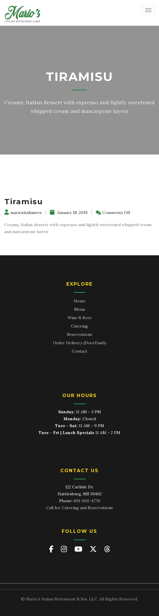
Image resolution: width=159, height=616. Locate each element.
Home (79, 301)
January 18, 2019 (68, 212)
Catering (79, 326)
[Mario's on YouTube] (79, 549)
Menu (79, 309)
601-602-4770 (87, 500)
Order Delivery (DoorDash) (79, 342)
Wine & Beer (80, 317)
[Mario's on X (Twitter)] (94, 549)
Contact (79, 351)
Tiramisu (23, 201)
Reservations (79, 334)
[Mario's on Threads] (107, 549)
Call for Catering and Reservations (79, 507)
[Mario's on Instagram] (65, 549)
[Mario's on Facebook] (52, 549)
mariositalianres (23, 212)
